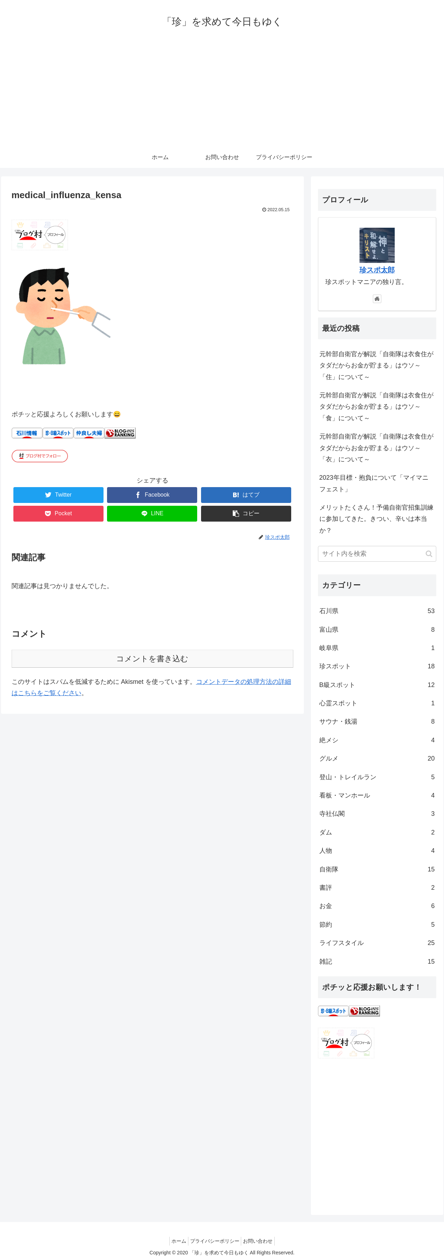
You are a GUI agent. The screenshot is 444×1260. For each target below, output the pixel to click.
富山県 (377, 629)
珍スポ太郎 (377, 270)
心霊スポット (377, 703)
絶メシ (377, 740)
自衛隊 (377, 869)
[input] (377, 554)
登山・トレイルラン (377, 777)
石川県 (377, 611)
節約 (377, 924)
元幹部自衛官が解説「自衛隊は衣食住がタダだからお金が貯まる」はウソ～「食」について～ (376, 407)
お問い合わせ (261, 1241)
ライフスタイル (377, 943)
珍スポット (377, 666)
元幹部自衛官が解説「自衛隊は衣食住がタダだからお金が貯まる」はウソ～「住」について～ (376, 365)
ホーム (175, 1241)
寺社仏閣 (377, 813)
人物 (377, 850)
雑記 (377, 961)
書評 (377, 887)
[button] (429, 554)
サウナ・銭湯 (377, 721)
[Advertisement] (222, 94)
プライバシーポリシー (214, 1241)
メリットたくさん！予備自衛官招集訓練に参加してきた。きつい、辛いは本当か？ (376, 519)
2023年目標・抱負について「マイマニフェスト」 (374, 483)
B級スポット (377, 685)
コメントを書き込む (152, 658)
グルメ (377, 758)
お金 (377, 906)
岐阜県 (377, 648)
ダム (377, 832)
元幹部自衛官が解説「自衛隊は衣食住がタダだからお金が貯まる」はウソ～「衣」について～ (376, 448)
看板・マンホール (377, 795)
